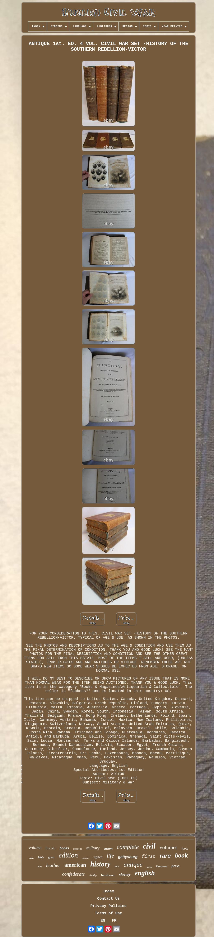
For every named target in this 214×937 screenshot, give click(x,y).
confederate (73, 874)
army (31, 858)
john (117, 866)
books (64, 848)
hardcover (108, 875)
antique (133, 864)
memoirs (77, 848)
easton (108, 848)
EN (103, 920)
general (85, 858)
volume (35, 847)
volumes (168, 847)
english (145, 873)
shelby (93, 875)
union (149, 867)
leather (53, 865)
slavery (125, 874)
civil (149, 846)
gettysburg (128, 857)
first (148, 856)
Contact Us (108, 899)
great (51, 857)
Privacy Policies (108, 906)
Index (108, 891)
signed (97, 857)
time (39, 866)
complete (128, 847)
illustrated (161, 866)
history (100, 864)
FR (114, 920)
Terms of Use (108, 913)
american (75, 865)
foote (184, 848)
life (110, 856)
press (176, 866)
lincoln (50, 848)
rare (165, 856)
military (92, 848)
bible (41, 857)
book (181, 855)
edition (68, 855)
